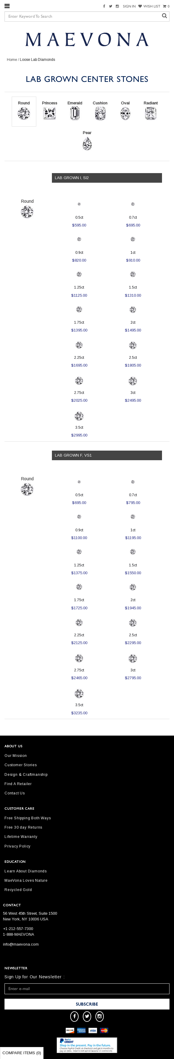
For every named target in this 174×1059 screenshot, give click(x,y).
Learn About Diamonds (25, 871)
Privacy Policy (17, 846)
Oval (125, 111)
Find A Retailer (18, 784)
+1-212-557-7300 (18, 928)
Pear (87, 140)
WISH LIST (149, 6)
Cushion (100, 111)
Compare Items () (21, 1053)
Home (12, 60)
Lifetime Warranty (21, 837)
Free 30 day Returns (23, 827)
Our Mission (15, 756)
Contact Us (14, 793)
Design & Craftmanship (26, 774)
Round (24, 111)
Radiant (150, 111)
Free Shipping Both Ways (27, 818)
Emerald (75, 111)
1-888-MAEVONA (18, 934)
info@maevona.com (21, 944)
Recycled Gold (18, 890)
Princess (49, 111)
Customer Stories (20, 765)
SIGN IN (129, 6)
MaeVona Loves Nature (26, 880)
